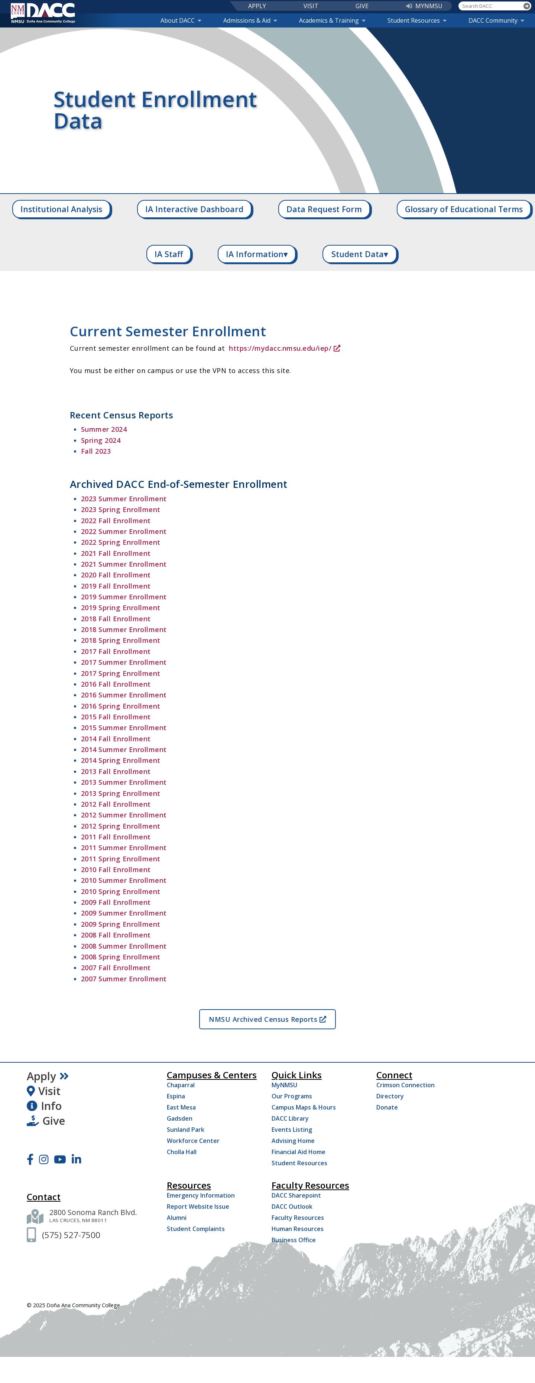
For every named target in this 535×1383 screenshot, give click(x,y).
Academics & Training (332, 20)
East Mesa (181, 1107)
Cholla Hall (182, 1152)
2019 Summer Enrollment (124, 596)
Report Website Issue (198, 1206)
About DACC (180, 20)
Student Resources (417, 20)
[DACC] (43, 13)
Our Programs (292, 1096)
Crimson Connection (405, 1085)
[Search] (526, 6)
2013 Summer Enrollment (124, 782)
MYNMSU (424, 6)
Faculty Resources (298, 1218)
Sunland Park (185, 1129)
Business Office (294, 1240)
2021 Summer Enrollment (124, 564)
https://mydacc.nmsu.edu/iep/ (284, 348)
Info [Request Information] (44, 1105)
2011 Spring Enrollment (120, 858)
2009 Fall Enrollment (116, 902)
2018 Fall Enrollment (116, 618)
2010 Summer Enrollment (124, 880)
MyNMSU (284, 1085)
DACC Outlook (292, 1206)
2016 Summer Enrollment (124, 694)
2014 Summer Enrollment (124, 749)
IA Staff (169, 254)
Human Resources (298, 1229)
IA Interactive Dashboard (194, 209)
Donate (387, 1107)
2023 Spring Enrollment (120, 509)
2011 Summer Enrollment (124, 847)
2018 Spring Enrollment (120, 640)
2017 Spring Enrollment (120, 673)
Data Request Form (324, 209)
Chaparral (181, 1085)
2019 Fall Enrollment (116, 586)
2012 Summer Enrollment (124, 814)
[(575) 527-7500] (71, 1235)
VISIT (311, 6)
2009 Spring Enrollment (120, 924)
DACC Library (290, 1118)
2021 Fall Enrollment (116, 553)
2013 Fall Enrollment (116, 771)
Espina (176, 1096)
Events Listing (292, 1129)
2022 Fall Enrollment (116, 520)
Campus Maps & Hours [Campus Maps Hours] (304, 1107)
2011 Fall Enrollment (116, 836)
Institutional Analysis (61, 209)
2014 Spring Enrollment (120, 760)
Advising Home (293, 1141)
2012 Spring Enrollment (120, 826)
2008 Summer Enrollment (124, 946)
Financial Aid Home (298, 1152)
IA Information (257, 254)
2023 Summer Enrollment (124, 498)
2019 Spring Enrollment (120, 607)
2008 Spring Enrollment (120, 956)
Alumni (177, 1218)
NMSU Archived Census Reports (267, 1019)
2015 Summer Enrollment (124, 727)
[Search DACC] (490, 6)
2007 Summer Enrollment (124, 978)
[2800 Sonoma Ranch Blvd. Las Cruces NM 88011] (93, 1216)
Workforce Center (193, 1141)
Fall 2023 (96, 451)
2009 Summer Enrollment (124, 912)
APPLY (257, 6)
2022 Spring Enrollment (120, 542)
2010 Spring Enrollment (120, 891)
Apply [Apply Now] (48, 1076)
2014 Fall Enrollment (116, 738)
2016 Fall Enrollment (116, 684)
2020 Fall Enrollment (116, 574)
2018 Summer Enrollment (124, 629)
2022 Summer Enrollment (124, 531)
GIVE (362, 6)
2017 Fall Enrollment (116, 651)
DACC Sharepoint (296, 1195)
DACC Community (496, 20)
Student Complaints (196, 1229)
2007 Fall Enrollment (116, 967)
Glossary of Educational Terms (464, 209)
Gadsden (179, 1118)
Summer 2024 (104, 429)
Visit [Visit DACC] (44, 1091)
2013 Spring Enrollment (120, 793)
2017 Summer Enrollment (124, 662)
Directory (390, 1096)
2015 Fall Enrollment (116, 716)
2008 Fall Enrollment (116, 934)
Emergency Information (201, 1195)
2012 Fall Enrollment (116, 804)
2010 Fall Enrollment (116, 869)
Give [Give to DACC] (46, 1120)
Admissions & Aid (250, 20)
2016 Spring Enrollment (120, 706)
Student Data (359, 254)
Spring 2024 (101, 440)
